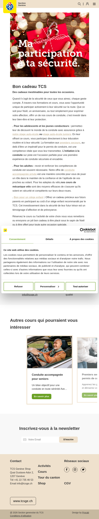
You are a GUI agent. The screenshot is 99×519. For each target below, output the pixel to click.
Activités (44, 466)
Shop (42, 483)
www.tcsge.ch (23, 501)
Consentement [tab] (17, 239)
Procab (85, 512)
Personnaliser (49, 286)
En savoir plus (41, 396)
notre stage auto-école (26, 134)
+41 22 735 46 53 (23, 480)
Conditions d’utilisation (20, 516)
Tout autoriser (80, 286)
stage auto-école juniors (57, 134)
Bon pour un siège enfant (28, 197)
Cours (42, 471)
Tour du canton (49, 477)
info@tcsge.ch (30, 294)
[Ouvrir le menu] (94, 4)
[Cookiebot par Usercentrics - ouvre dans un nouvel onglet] (82, 230)
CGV (67, 483)
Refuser (18, 286)
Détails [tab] (49, 239)
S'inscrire (68, 439)
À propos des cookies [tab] (82, 239)
